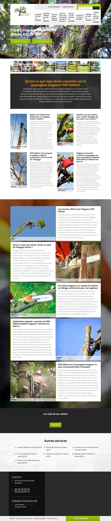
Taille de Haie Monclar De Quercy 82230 (57, 455)
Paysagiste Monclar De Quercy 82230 (56, 448)
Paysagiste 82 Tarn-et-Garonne (80, 17)
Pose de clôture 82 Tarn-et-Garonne (71, 17)
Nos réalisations (42, 42)
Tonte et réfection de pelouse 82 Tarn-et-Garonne (63, 17)
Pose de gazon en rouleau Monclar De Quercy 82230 (86, 448)
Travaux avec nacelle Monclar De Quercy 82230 (29, 461)
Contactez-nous (20, 42)
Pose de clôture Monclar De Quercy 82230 (27, 455)
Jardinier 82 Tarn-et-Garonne (88, 17)
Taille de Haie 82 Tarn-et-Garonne (55, 17)
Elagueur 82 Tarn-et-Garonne (38, 17)
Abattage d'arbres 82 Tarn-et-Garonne (46, 17)
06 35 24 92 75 (68, 7)
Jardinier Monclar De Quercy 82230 (30, 447)
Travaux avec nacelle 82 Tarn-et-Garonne (96, 17)
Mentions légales (40, 518)
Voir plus (55, 425)
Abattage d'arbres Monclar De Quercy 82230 (85, 455)
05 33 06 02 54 (54, 7)
